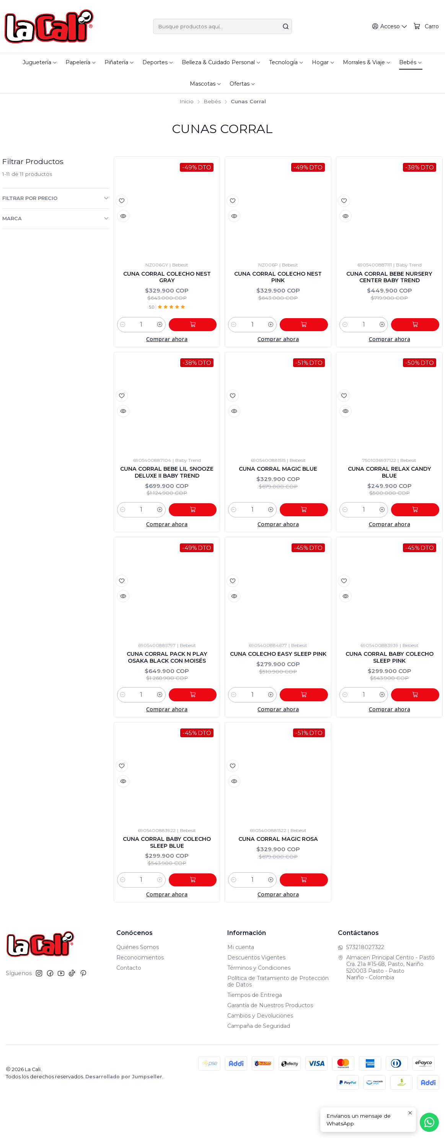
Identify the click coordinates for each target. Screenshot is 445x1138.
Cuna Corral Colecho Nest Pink (278, 279)
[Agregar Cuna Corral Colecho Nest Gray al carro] (199, 329)
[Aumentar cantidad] (173, 329)
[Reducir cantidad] (122, 329)
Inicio (186, 101)
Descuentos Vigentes (256, 993)
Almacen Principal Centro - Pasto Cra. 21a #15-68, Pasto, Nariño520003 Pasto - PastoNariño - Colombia (386, 1004)
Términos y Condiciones (258, 1004)
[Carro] (426, 26)
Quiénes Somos (137, 983)
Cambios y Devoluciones (260, 1052)
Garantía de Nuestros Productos (270, 1041)
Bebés (212, 101)
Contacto (128, 1004)
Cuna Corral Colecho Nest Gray (166, 279)
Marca (55, 218)
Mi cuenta (240, 983)
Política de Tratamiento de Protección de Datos (278, 1018)
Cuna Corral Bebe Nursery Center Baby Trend (390, 283)
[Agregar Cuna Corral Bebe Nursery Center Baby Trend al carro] (422, 329)
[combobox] (222, 26)
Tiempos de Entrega (254, 1031)
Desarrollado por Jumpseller (123, 1113)
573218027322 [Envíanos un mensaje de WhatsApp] (361, 983)
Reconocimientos (140, 993)
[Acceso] (391, 26)
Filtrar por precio (55, 198)
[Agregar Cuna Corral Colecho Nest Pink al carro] (310, 329)
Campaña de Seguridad (258, 1062)
